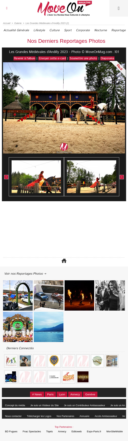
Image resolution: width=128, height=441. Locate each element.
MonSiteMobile (114, 431)
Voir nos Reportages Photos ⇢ (25, 274)
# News (37, 394)
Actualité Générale (16, 30)
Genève (90, 394)
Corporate (83, 30)
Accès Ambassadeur (106, 416)
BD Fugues (11, 431)
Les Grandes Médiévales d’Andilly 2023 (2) (47, 23)
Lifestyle (39, 30)
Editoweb (77, 431)
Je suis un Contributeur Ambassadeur (84, 405)
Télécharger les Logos (39, 416)
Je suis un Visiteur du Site (44, 405)
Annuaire (84, 416)
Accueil (6, 23)
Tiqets (49, 431)
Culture (54, 30)
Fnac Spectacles (32, 431)
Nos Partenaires (65, 416)
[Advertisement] (64, 229)
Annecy (75, 394)
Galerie (18, 23)
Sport (68, 30)
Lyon (62, 394)
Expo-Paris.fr (94, 431)
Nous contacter (13, 416)
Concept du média (15, 405)
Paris (50, 394)
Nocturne (100, 30)
